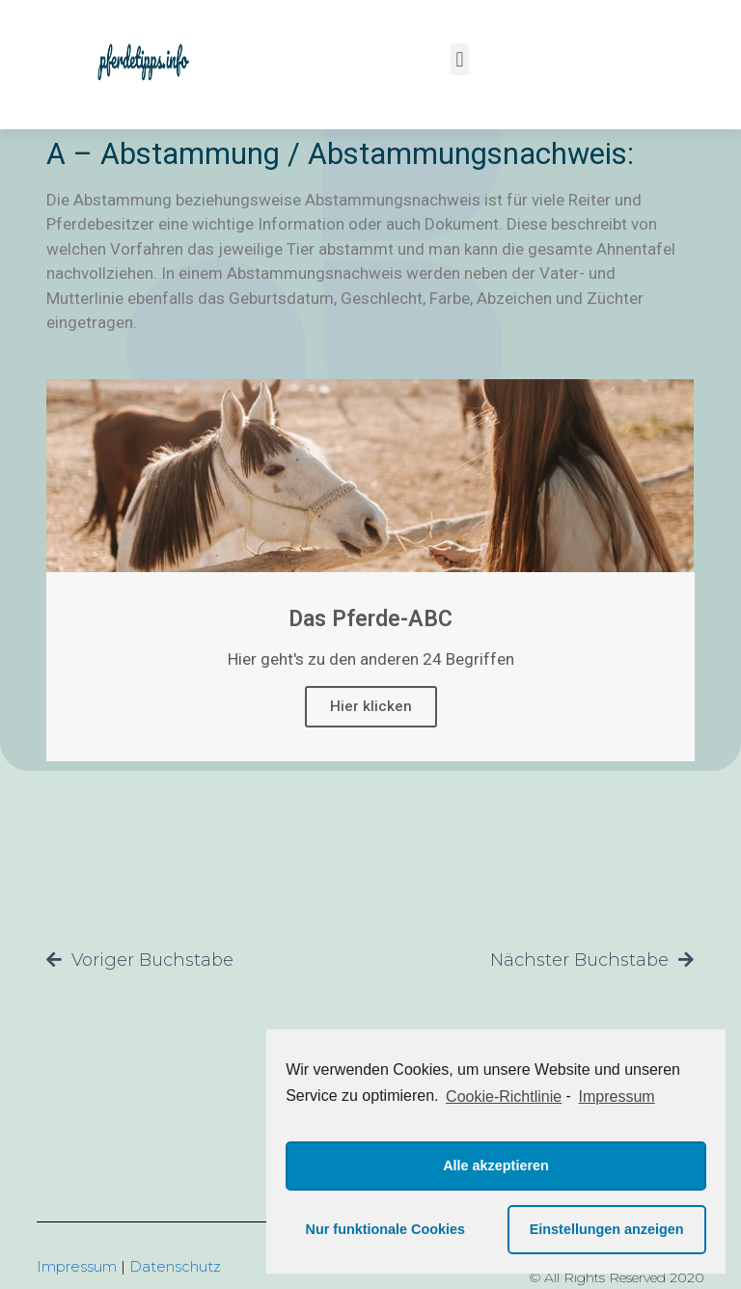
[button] (460, 59)
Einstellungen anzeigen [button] (607, 1229)
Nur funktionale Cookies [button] (386, 1229)
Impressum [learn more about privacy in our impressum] (617, 1096)
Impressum (77, 1266)
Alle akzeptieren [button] (496, 1165)
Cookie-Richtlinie (504, 1096)
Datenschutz (175, 1266)
